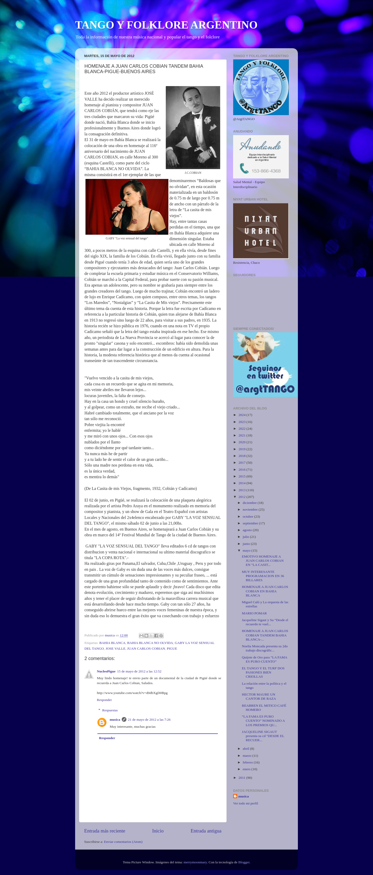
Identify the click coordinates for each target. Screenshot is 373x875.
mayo (247, 550)
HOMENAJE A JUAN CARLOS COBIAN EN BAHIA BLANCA (265, 591)
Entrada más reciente (104, 831)
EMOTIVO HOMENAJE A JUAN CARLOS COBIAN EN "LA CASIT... (263, 560)
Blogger (243, 862)
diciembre (250, 503)
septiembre (251, 523)
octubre (248, 516)
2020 (242, 442)
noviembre (251, 509)
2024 (242, 415)
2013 (242, 490)
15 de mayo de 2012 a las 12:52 (139, 671)
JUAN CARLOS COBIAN (146, 648)
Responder (104, 700)
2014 (242, 483)
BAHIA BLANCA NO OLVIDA (150, 643)
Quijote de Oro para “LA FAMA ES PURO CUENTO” (264, 659)
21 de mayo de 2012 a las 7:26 (149, 719)
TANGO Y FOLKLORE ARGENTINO (166, 25)
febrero (248, 762)
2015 (242, 476)
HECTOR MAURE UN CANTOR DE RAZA (259, 696)
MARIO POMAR (254, 613)
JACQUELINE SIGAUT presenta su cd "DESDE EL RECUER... (263, 736)
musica (115, 719)
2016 (242, 469)
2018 (242, 456)
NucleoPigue (106, 671)
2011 (242, 778)
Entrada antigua (206, 831)
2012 (242, 497)
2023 (242, 422)
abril (246, 749)
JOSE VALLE (115, 648)
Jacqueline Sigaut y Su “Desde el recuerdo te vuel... (265, 622)
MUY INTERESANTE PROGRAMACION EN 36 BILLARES (263, 576)
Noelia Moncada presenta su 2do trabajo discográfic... (265, 648)
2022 (242, 428)
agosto (248, 530)
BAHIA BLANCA (112, 643)
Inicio (158, 831)
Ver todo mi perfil (245, 803)
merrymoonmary (195, 862)
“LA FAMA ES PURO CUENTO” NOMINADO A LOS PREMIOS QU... (263, 720)
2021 (242, 435)
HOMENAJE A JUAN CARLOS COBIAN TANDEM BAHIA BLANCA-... (265, 635)
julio (246, 537)
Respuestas (110, 710)
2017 (242, 462)
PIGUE (172, 648)
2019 (242, 449)
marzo (247, 756)
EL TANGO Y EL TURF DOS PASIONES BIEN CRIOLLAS (263, 672)
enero (247, 769)
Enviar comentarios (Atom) (123, 842)
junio (247, 544)
